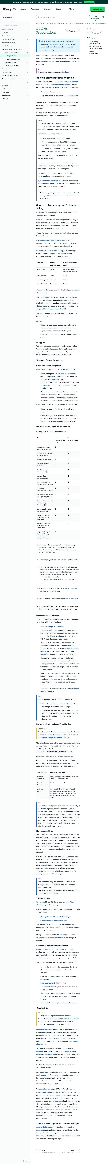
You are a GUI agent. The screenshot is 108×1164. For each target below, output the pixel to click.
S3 (50, 509)
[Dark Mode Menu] (103, 17)
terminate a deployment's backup (54, 240)
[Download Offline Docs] (25, 1161)
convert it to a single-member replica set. (54, 738)
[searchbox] (60, 17)
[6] (45, 505)
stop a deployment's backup (52, 251)
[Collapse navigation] (29, 1160)
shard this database (50, 181)
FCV (58, 1024)
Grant (44, 704)
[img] (88, 32)
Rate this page (91, 29)
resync (61, 949)
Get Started (97, 9)
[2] (46, 472)
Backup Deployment (13, 59)
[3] (52, 484)
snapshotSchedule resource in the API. (51, 309)
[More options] (78, 30)
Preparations (11, 56)
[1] (53, 158)
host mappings (73, 648)
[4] (52, 490)
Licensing (5, 98)
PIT (49, 560)
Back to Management (10, 25)
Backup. (65, 72)
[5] (51, 496)
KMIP (41, 496)
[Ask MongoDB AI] (94, 17)
